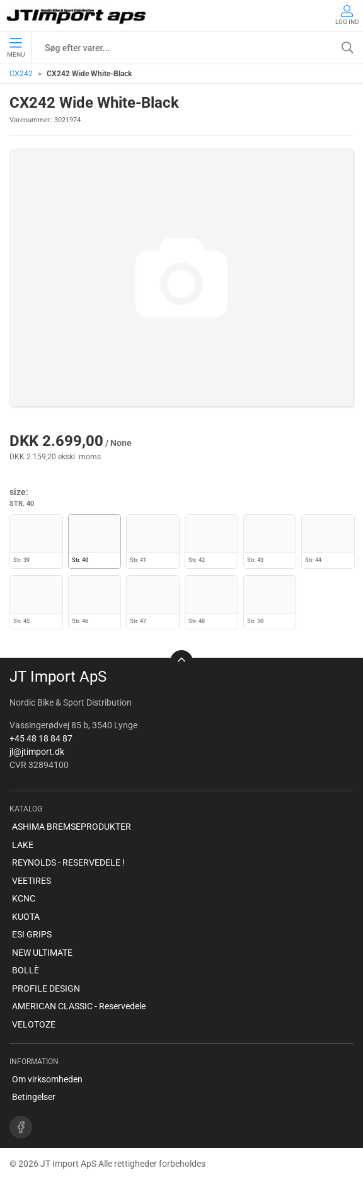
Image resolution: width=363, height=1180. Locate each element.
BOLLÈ (25, 970)
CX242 (21, 73)
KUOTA (26, 917)
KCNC (23, 898)
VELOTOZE (33, 1024)
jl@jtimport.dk (36, 752)
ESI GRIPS (32, 934)
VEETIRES (31, 881)
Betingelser (33, 1097)
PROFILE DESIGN (46, 988)
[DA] (77, 16)
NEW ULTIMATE (42, 953)
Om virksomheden (47, 1079)
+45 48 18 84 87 (40, 738)
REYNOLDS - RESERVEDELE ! (68, 862)
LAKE (22, 845)
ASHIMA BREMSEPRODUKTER (71, 827)
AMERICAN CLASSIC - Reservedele (79, 1006)
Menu (16, 48)
